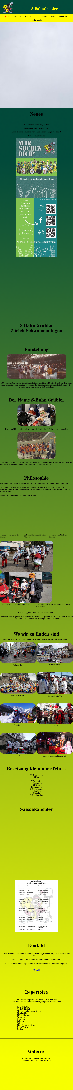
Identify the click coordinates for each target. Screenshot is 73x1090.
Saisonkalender (31, 16)
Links (53, 16)
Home (7, 16)
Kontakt (44, 16)
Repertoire (63, 16)
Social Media (36, 20)
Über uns (17, 16)
